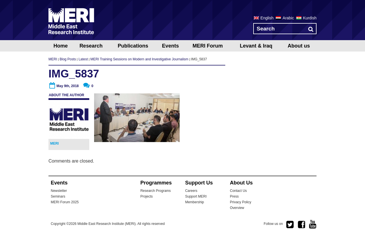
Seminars (58, 196)
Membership (194, 202)
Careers (191, 191)
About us (299, 46)
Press (234, 196)
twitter (290, 225)
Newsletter (59, 191)
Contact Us (238, 191)
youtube (313, 224)
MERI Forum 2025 (65, 202)
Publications (133, 46)
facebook (301, 225)
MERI (71, 21)
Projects (146, 196)
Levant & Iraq (256, 46)
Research (91, 46)
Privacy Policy (240, 202)
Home (60, 46)
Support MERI (195, 196)
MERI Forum (207, 46)
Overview (237, 208)
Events (170, 46)
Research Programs (155, 191)
